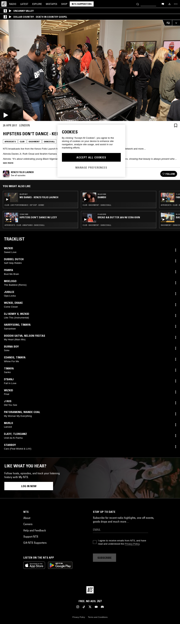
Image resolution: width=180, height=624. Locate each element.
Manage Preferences (91, 167)
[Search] (138, 4)
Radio (12, 4)
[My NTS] (169, 4)
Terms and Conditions (98, 617)
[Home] (4, 4)
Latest (24, 4)
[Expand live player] (176, 23)
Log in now (28, 486)
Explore (37, 4)
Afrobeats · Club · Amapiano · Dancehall (25, 225)
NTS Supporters (82, 4)
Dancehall (49, 141)
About (26, 518)
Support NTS (30, 536)
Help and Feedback (34, 530)
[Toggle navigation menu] (176, 4)
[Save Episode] (175, 125)
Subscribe (104, 557)
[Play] (90, 70)
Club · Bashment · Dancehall (97, 205)
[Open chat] (163, 4)
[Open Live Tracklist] (167, 23)
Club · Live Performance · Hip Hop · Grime (24, 205)
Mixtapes (51, 4)
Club (22, 141)
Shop (64, 4)
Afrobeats (10, 141)
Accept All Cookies (91, 157)
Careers (27, 524)
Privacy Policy (132, 543)
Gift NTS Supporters (35, 542)
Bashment (34, 141)
